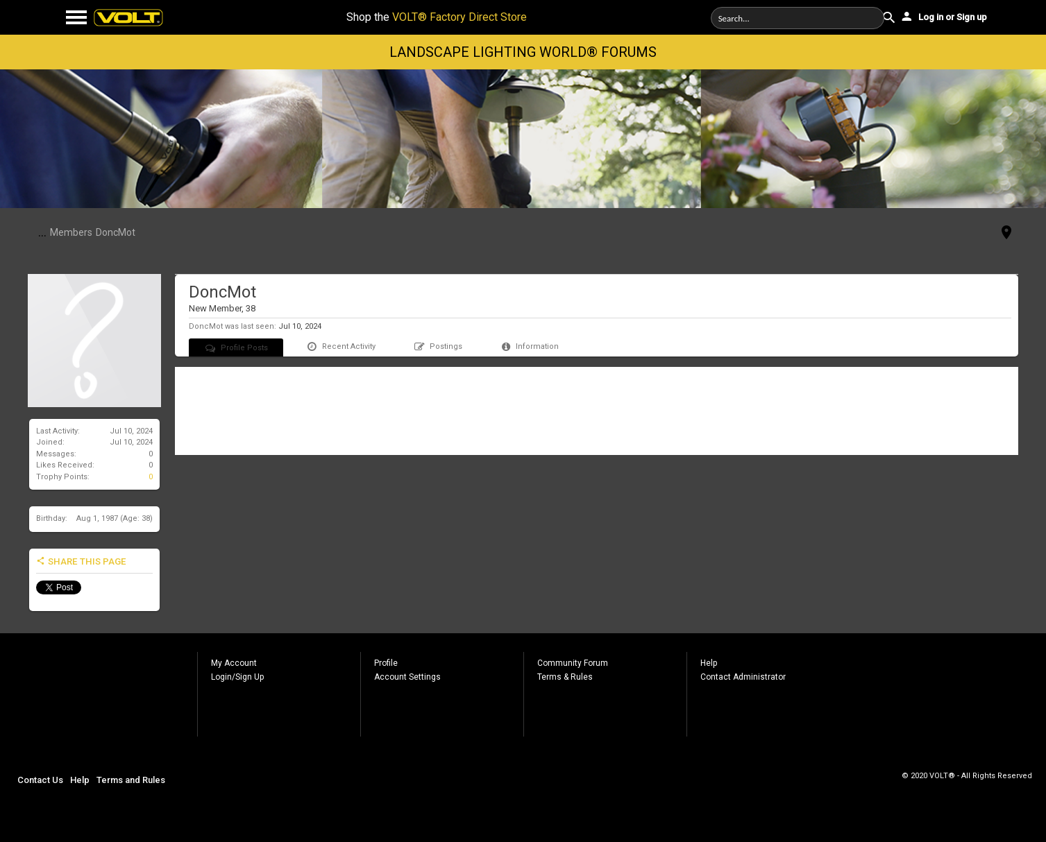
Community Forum (572, 663)
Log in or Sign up (943, 16)
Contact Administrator (743, 677)
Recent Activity (340, 346)
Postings (437, 346)
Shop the (436, 17)
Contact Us (40, 780)
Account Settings (407, 677)
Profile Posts (236, 347)
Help (708, 663)
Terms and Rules (130, 780)
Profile (386, 663)
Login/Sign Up (237, 677)
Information (529, 346)
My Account (234, 663)
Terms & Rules (565, 677)
